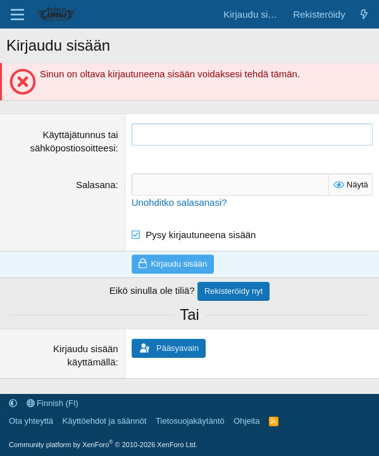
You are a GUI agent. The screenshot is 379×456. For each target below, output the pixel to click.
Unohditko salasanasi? (179, 202)
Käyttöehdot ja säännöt (105, 421)
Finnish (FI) (52, 403)
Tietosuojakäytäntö (190, 421)
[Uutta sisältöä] (364, 14)
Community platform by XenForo (103, 444)
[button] (13, 403)
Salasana (96, 184)
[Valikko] (17, 14)
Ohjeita (246, 421)
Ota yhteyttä (31, 421)
